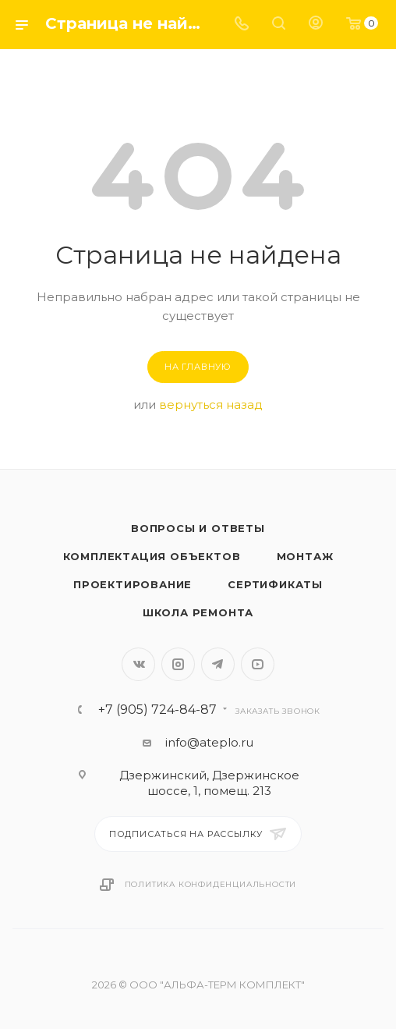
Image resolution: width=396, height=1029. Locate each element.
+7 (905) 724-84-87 (157, 710)
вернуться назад (211, 404)
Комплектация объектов (152, 556)
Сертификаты (275, 584)
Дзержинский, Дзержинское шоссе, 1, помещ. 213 (209, 783)
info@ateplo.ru (209, 742)
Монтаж (305, 556)
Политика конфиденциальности (211, 884)
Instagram (178, 664)
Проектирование (132, 584)
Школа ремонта (198, 612)
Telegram (218, 664)
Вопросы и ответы (198, 528)
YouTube (257, 664)
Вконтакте (138, 664)
